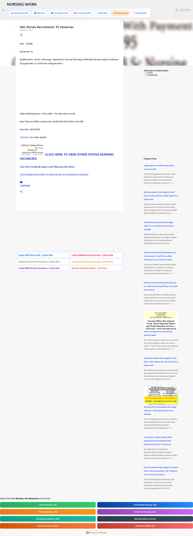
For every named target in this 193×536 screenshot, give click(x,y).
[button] (21, 35)
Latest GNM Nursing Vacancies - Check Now (92, 255)
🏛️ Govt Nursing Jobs (20, 13)
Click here (25, 137)
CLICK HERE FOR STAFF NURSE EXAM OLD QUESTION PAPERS (54, 174)
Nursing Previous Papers (48, 526)
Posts (149, 73)
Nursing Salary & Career (145, 519)
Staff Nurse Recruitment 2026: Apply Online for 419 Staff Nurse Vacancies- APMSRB (159, 226)
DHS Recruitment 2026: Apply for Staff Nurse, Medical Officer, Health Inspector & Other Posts (161, 195)
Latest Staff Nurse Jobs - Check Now (35, 255)
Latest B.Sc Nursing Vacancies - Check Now (39, 262)
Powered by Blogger (96, 532)
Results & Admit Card (145, 526)
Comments (152, 75)
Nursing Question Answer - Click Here (89, 268)
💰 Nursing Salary (120, 13)
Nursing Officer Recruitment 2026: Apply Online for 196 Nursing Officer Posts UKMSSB (160, 410)
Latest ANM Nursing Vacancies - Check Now (39, 268)
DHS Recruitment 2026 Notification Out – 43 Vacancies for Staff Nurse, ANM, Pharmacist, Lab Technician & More (160, 256)
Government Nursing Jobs (145, 505)
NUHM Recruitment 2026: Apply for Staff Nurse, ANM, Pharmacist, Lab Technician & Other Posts (161, 361)
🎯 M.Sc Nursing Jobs (82, 13)
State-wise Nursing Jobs (145, 512)
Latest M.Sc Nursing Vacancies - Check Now (92, 262)
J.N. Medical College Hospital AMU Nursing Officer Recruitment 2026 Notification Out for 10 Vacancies (158, 440)
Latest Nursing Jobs (48, 505)
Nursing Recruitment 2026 (48, 519)
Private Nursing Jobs (48, 512)
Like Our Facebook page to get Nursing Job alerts (47, 166)
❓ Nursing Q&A (139, 13)
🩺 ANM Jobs (102, 13)
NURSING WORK (22, 4)
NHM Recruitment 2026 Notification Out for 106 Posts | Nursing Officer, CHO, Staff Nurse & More (160, 286)
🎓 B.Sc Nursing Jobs (59, 13)
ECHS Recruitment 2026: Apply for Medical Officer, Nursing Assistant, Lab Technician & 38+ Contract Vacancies (161, 471)
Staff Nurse (25, 186)
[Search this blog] (178, 10)
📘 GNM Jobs (39, 13)
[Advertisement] (69, 90)
